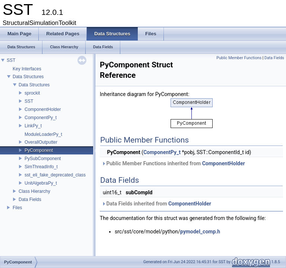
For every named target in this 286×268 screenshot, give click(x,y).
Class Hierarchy (34, 191)
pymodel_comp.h (200, 231)
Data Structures (28, 76)
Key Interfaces (27, 68)
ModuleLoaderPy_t (43, 134)
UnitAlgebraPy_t (41, 183)
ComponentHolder (43, 109)
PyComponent (39, 150)
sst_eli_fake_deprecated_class (55, 175)
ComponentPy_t (41, 117)
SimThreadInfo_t (41, 166)
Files (17, 207)
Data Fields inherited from (156, 204)
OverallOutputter (41, 142)
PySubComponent (43, 158)
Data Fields (30, 199)
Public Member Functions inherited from (173, 163)
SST (11, 60)
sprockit (32, 93)
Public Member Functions (238, 57)
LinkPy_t (33, 125)
